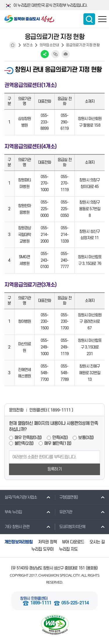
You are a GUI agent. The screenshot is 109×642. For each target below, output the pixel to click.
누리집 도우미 (42, 549)
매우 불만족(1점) (57, 443)
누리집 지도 (68, 549)
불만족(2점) (24, 443)
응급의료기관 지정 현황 (83, 45)
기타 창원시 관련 (14, 526)
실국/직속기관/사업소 (18, 497)
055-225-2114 (75, 603)
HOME (12, 45)
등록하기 (54, 469)
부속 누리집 (11, 512)
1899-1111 (40, 603)
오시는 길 (97, 542)
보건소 (28, 45)
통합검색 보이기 (89, 19)
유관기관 (63, 512)
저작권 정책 (47, 542)
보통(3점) (86, 437)
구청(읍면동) (66, 497)
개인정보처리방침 (18, 542)
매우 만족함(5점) (28, 437)
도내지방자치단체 (70, 526)
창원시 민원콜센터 (33, 598)
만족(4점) (60, 437)
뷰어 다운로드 (73, 542)
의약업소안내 (49, 45)
